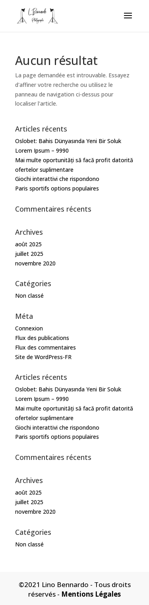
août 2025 (28, 244)
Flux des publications (42, 338)
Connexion (29, 328)
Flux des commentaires (45, 347)
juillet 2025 (29, 253)
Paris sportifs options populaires (57, 188)
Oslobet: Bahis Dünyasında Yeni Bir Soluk (68, 141)
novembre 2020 (35, 263)
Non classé (29, 295)
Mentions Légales (91, 594)
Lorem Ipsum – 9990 (42, 150)
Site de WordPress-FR (43, 357)
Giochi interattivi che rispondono (57, 179)
